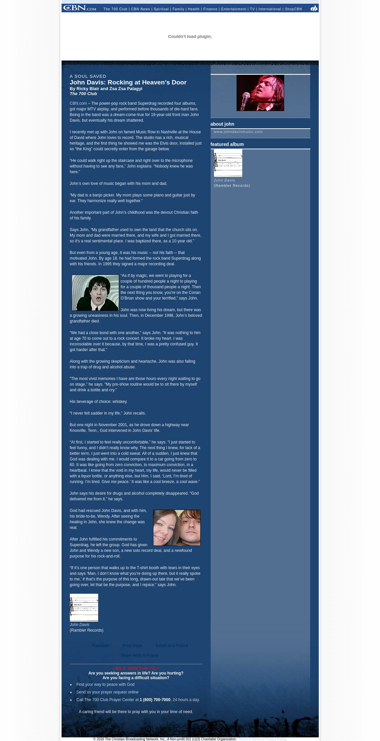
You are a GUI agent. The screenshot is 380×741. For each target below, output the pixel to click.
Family (178, 9)
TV (252, 9)
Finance (210, 9)
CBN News (140, 9)
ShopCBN (293, 9)
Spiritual (161, 9)
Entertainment (233, 9)
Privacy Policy (275, 739)
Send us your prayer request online (108, 692)
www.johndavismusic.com (238, 132)
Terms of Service (251, 739)
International (270, 9)
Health (194, 9)
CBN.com (78, 103)
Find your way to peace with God (106, 684)
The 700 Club (115, 9)
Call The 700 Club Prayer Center (105, 699)
